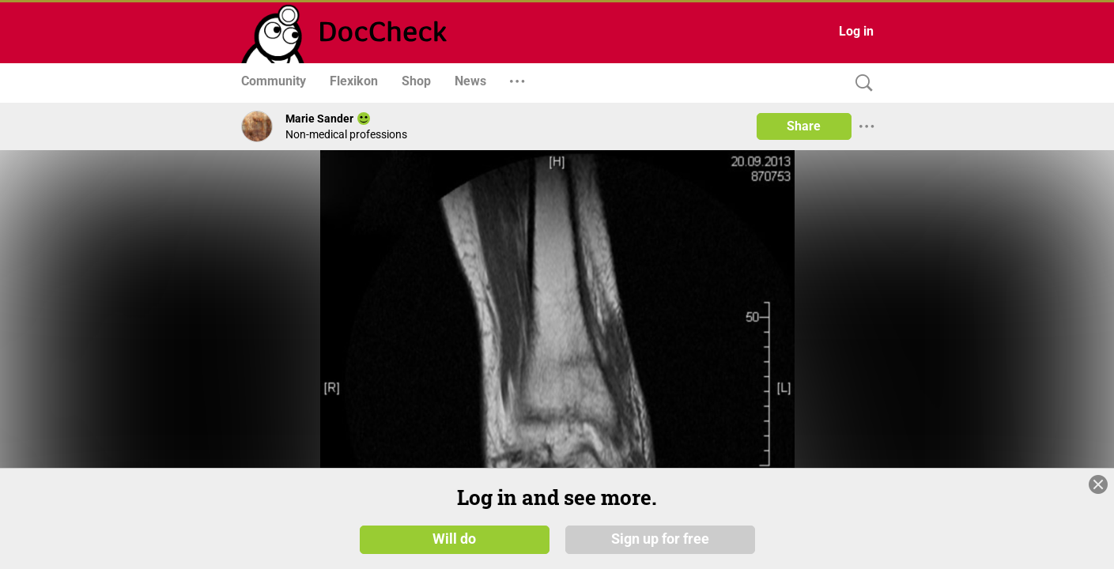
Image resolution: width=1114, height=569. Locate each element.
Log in (856, 31)
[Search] (860, 83)
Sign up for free (660, 539)
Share (804, 126)
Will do (454, 539)
